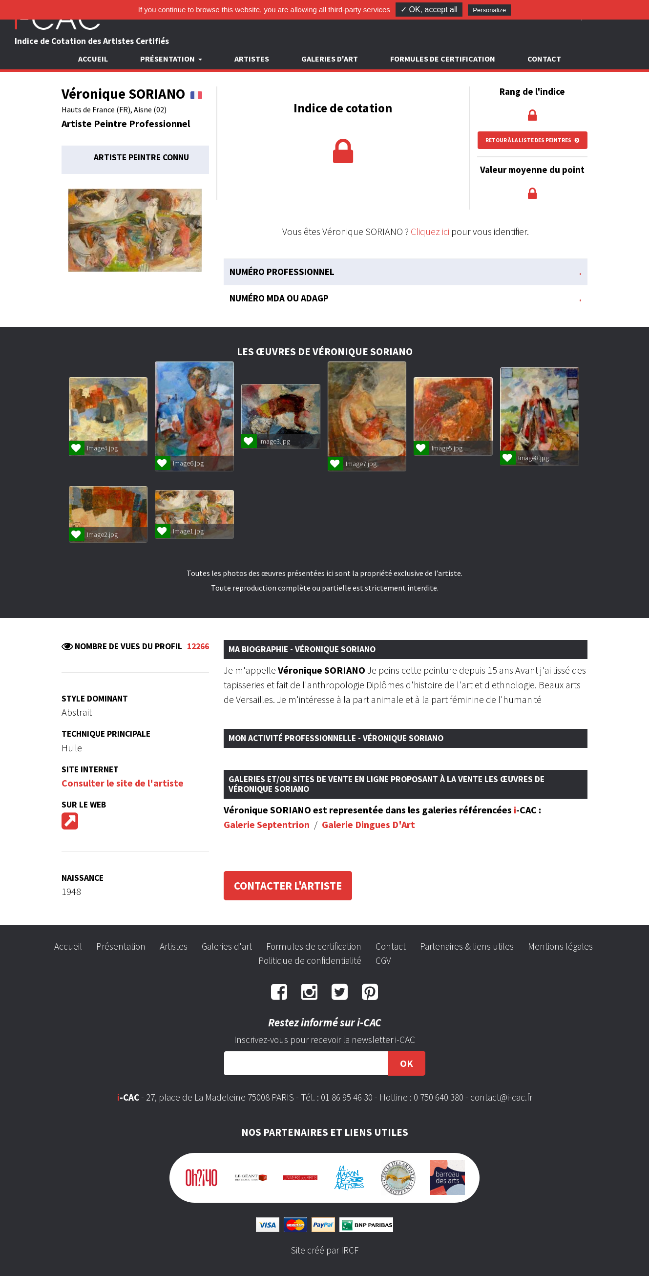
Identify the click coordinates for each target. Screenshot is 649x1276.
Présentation (121, 946)
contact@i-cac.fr (501, 1097)
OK (406, 1063)
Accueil (93, 59)
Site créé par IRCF (324, 1250)
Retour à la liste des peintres (532, 140)
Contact (544, 59)
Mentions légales (560, 946)
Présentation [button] (168, 59)
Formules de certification (442, 59)
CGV (383, 960)
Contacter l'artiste (288, 886)
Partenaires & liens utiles (467, 946)
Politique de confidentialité (309, 960)
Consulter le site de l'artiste (123, 783)
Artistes (251, 59)
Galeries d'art (329, 59)
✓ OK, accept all (429, 9)
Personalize (489, 10)
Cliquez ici (430, 231)
